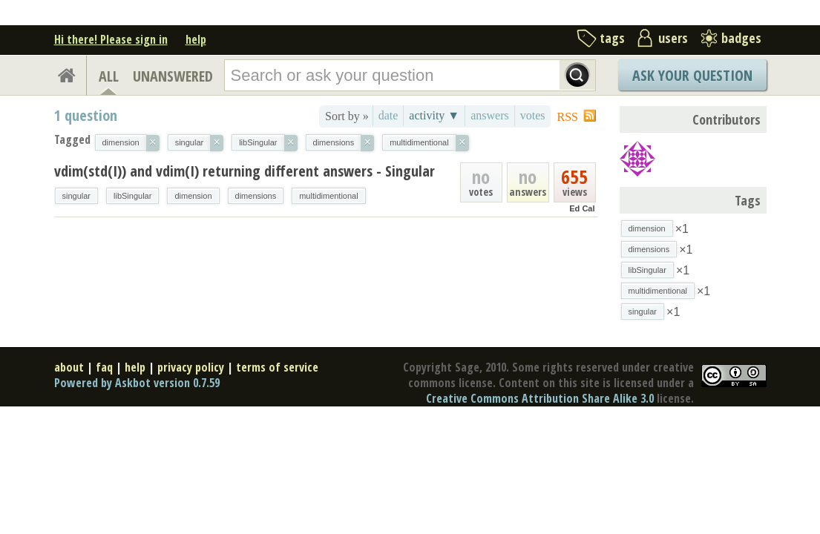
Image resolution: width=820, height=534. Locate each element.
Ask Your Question (692, 75)
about (69, 367)
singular (76, 195)
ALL (109, 76)
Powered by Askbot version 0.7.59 (137, 383)
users (673, 38)
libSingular (132, 195)
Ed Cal (581, 208)
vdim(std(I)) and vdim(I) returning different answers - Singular (244, 171)
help (196, 39)
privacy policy (190, 367)
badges (741, 38)
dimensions (256, 195)
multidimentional (328, 195)
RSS (567, 117)
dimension (192, 195)
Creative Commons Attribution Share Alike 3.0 (540, 398)
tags (612, 38)
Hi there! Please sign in (111, 39)
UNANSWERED (173, 76)
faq (104, 367)
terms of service (277, 367)
